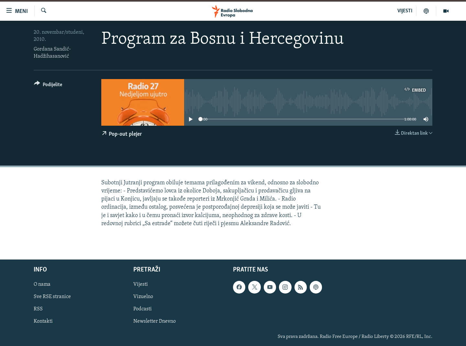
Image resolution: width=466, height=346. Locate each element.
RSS (38, 309)
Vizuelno (143, 296)
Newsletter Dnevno (154, 321)
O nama (42, 284)
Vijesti (140, 284)
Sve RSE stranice (52, 296)
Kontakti (43, 321)
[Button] (48, 85)
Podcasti (142, 309)
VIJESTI (404, 11)
